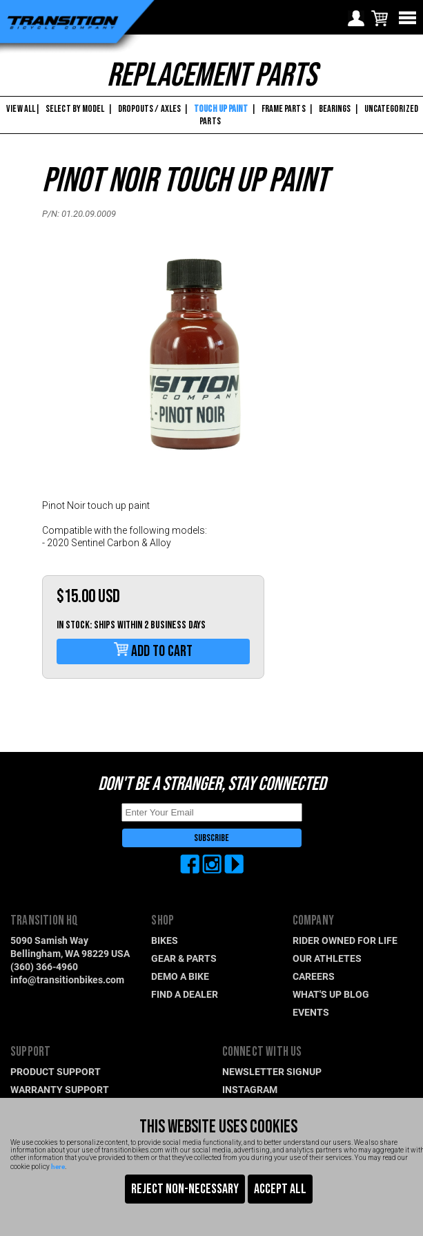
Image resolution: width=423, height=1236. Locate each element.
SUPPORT (30, 1052)
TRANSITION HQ (44, 921)
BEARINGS (335, 109)
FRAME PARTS (284, 109)
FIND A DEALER (184, 994)
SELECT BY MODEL (75, 109)
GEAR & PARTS (184, 958)
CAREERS (314, 976)
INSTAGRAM (249, 1089)
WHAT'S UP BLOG (331, 994)
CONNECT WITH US (262, 1052)
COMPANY (313, 921)
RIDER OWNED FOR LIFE (345, 940)
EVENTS (311, 1011)
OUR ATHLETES (327, 958)
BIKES (164, 940)
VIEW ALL (20, 109)
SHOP (162, 921)
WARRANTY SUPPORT (59, 1089)
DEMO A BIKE (180, 976)
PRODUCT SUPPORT (55, 1071)
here (58, 1166)
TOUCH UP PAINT (221, 109)
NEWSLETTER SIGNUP (272, 1071)
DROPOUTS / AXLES (149, 109)
